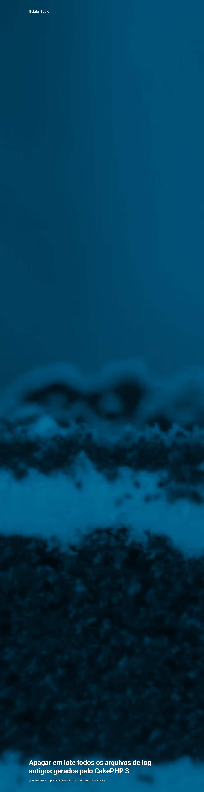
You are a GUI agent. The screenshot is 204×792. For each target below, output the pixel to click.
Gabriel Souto (39, 11)
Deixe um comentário (94, 780)
